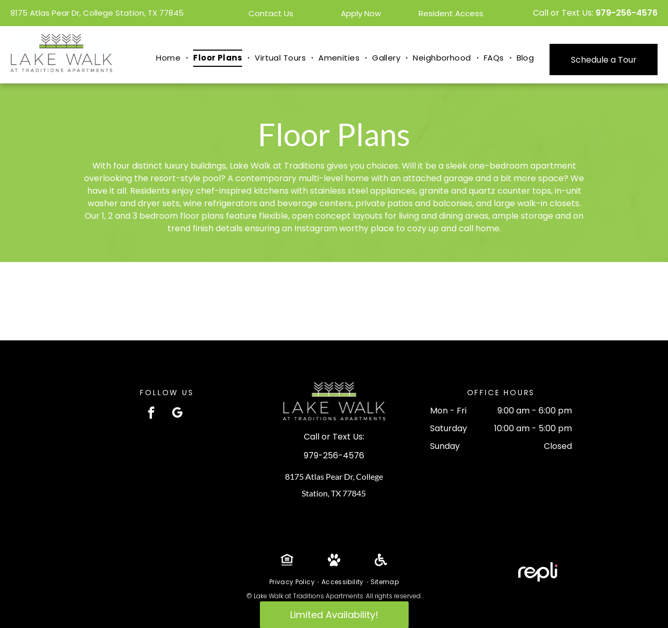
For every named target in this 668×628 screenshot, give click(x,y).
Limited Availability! (334, 614)
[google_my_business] (177, 414)
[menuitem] (169, 58)
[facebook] (151, 414)
